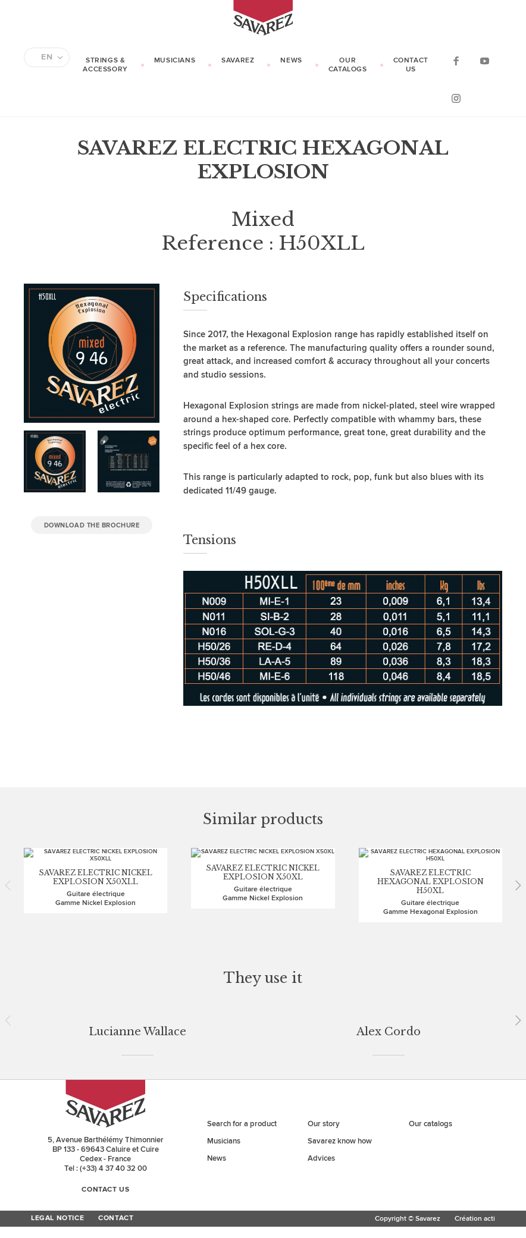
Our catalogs (347, 65)
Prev (12, 836)
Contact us (410, 65)
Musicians (174, 60)
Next (514, 836)
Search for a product (242, 954)
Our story (324, 954)
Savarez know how (340, 971)
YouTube (484, 60)
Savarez (237, 60)
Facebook (456, 60)
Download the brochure (92, 525)
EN (46, 57)
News (291, 60)
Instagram (456, 98)
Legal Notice (57, 1048)
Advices (321, 988)
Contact (115, 1048)
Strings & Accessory (105, 65)
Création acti (475, 1048)
